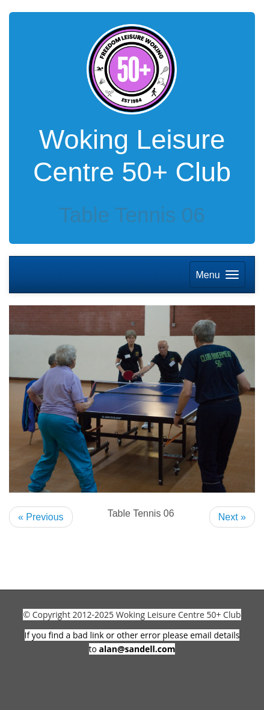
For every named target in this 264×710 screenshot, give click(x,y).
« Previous (41, 517)
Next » (232, 517)
